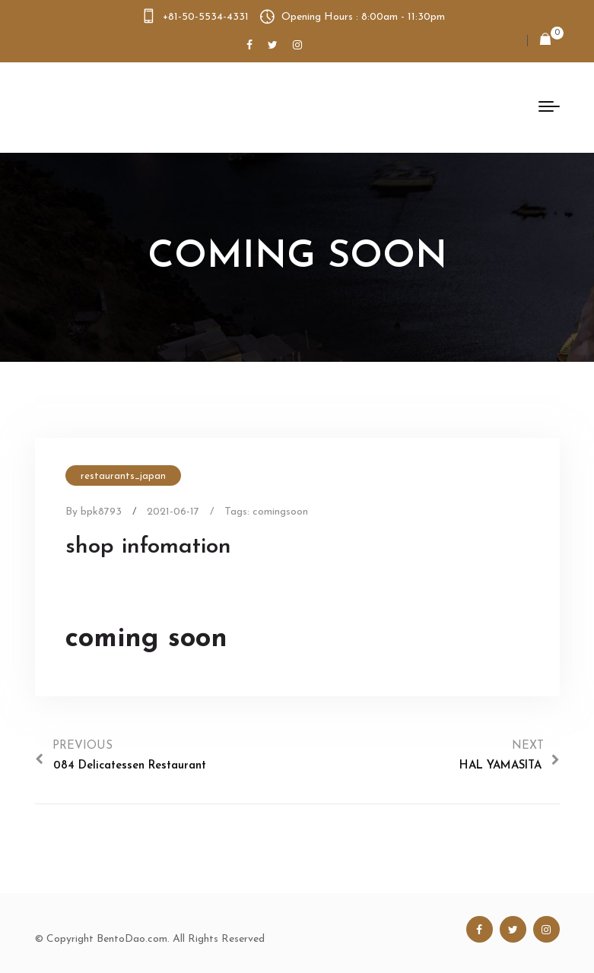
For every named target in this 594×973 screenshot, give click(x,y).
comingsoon (280, 512)
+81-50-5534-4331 (206, 17)
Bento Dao (112, 107)
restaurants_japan (123, 476)
